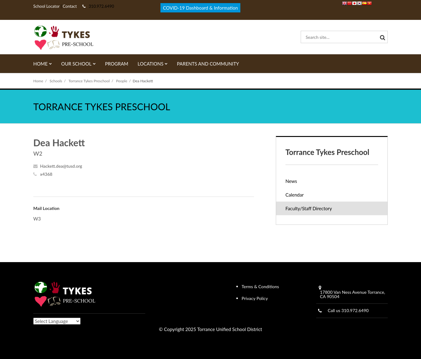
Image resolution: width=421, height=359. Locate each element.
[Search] (381, 37)
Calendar (294, 195)
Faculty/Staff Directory (308, 208)
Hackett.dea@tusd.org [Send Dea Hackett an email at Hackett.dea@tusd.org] (61, 166)
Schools (56, 81)
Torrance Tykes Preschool (89, 81)
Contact (69, 6)
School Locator (46, 6)
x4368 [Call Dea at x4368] (46, 174)
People (121, 81)
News (291, 181)
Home (38, 81)
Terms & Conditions (260, 286)
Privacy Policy (255, 298)
